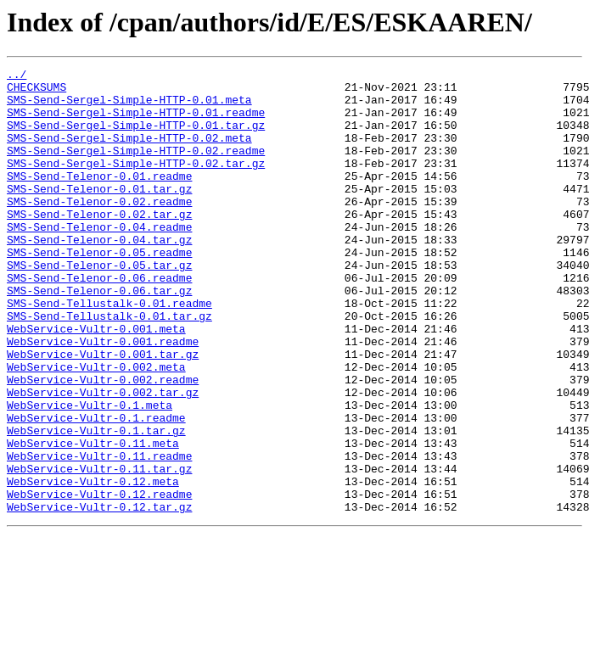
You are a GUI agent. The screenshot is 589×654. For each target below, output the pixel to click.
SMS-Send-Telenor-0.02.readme (99, 229)
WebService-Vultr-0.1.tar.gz (96, 503)
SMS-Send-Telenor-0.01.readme (99, 198)
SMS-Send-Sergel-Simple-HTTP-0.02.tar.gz (136, 183)
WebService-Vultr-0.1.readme (96, 488)
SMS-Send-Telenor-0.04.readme (99, 259)
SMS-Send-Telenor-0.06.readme (99, 320)
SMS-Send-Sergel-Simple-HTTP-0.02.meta (129, 152)
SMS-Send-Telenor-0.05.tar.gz (99, 305)
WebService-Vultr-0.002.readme (103, 442)
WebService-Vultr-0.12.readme (99, 580)
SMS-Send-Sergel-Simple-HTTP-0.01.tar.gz (136, 137)
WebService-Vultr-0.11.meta (93, 519)
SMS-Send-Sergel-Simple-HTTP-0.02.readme (136, 168)
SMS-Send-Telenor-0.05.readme (99, 290)
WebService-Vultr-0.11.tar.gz (99, 549)
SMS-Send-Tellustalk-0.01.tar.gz (109, 366)
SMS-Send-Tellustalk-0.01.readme (109, 351)
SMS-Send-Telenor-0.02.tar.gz (99, 244)
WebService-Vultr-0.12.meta (93, 565)
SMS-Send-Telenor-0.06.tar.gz (99, 336)
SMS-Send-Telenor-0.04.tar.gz (99, 274)
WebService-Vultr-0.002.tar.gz (103, 458)
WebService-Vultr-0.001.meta (96, 381)
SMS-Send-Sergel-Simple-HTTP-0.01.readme (136, 122)
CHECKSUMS (36, 91)
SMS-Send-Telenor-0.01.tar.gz (99, 213)
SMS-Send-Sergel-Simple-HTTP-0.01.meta (129, 107)
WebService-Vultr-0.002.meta (96, 427)
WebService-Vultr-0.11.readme (99, 534)
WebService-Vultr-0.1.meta (89, 473)
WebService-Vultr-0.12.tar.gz (99, 595)
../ (16, 76)
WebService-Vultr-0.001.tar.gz (103, 412)
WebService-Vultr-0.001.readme (103, 397)
